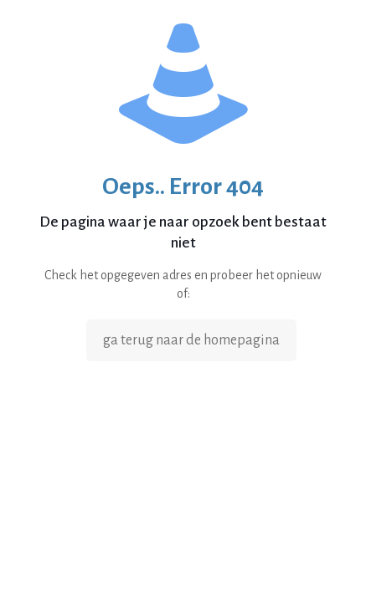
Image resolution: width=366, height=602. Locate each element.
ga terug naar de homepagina (191, 340)
